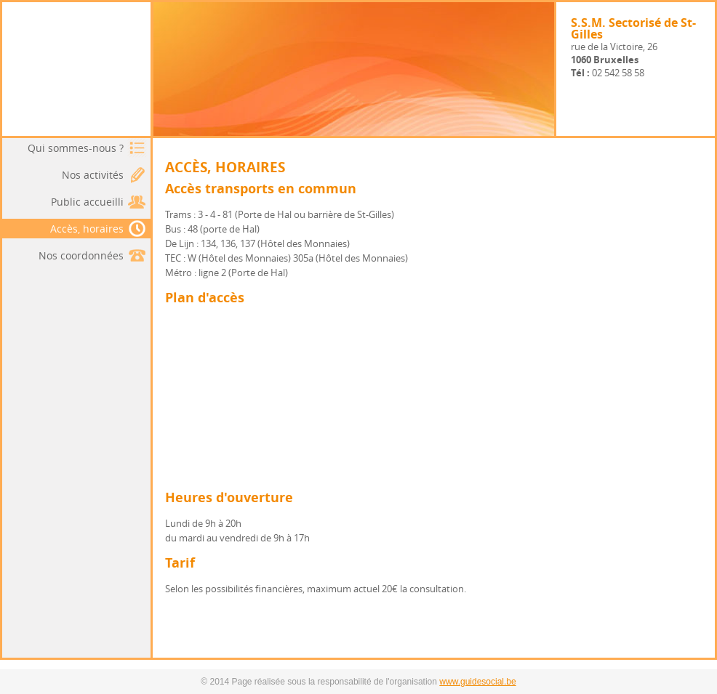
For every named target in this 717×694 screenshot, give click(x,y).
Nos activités (93, 175)
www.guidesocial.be (477, 682)
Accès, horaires (98, 228)
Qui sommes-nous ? (76, 148)
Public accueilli (87, 202)
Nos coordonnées (81, 255)
